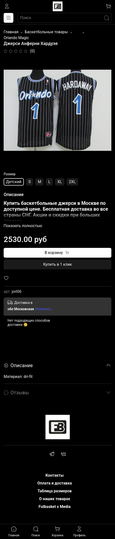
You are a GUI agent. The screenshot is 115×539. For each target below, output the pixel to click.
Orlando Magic (16, 37)
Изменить (43, 309)
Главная (11, 32)
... (77, 32)
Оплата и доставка (54, 483)
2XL (72, 181)
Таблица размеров (54, 491)
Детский (13, 181)
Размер (10, 174)
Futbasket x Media (55, 506)
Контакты (54, 475)
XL (59, 181)
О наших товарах (54, 498)
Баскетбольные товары (46, 32)
